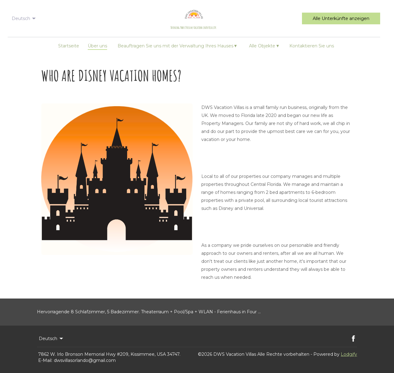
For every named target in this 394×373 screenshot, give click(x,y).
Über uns (97, 46)
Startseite (68, 46)
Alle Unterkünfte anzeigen (341, 18)
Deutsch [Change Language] (24, 18)
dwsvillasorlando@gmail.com (85, 360)
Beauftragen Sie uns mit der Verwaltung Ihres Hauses (177, 46)
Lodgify (349, 354)
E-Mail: (45, 360)
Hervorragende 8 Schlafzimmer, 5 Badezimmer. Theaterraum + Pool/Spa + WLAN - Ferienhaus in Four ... (149, 312)
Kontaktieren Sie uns (311, 46)
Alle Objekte (264, 46)
